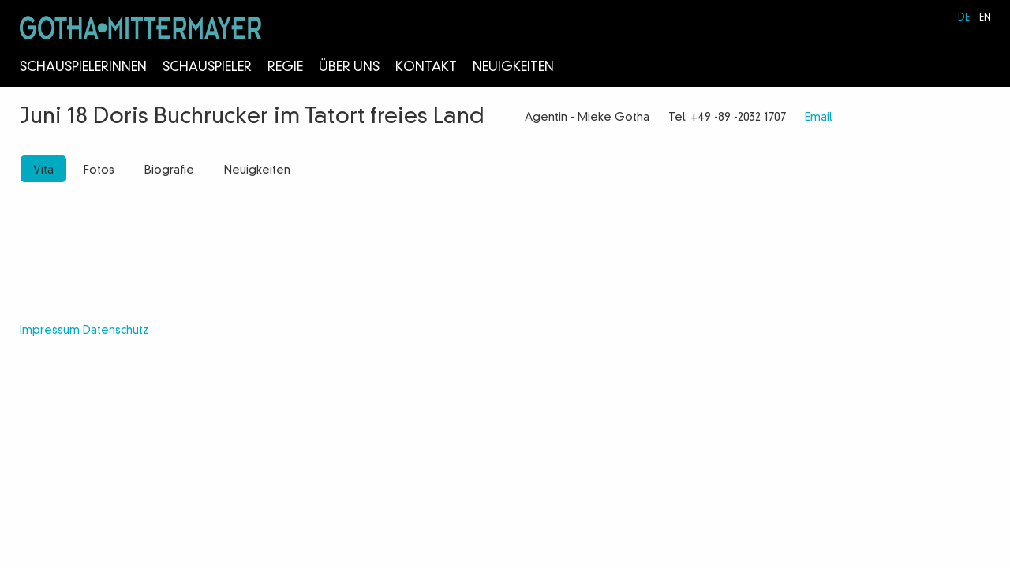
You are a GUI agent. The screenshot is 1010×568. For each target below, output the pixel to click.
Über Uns (349, 68)
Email (818, 117)
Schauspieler (207, 68)
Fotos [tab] (99, 170)
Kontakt (426, 68)
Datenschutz (115, 330)
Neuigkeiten (513, 68)
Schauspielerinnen (83, 68)
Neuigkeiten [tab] (257, 170)
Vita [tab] (43, 170)
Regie (285, 68)
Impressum (50, 330)
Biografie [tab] (169, 170)
